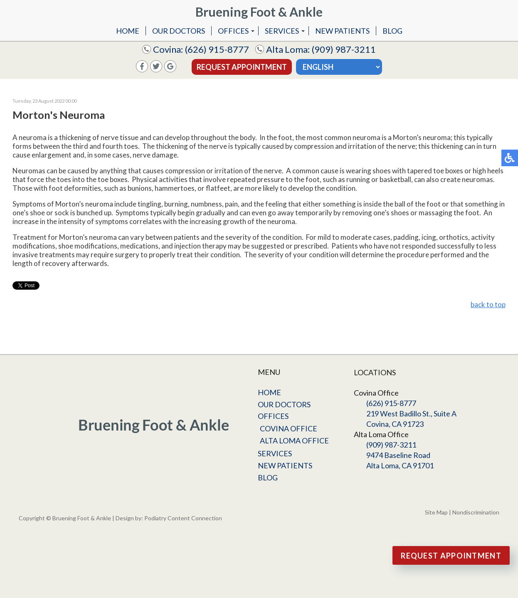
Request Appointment (242, 66)
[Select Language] (339, 67)
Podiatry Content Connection (183, 518)
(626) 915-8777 (217, 49)
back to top (488, 304)
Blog (392, 30)
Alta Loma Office (294, 440)
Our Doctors (178, 30)
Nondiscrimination (475, 512)
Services (282, 30)
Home (127, 30)
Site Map (436, 512)
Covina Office (288, 428)
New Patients (342, 30)
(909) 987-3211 (344, 49)
